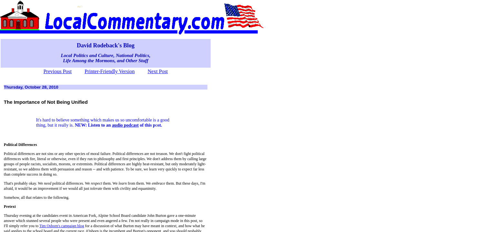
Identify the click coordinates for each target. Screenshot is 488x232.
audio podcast (125, 125)
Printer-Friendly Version (109, 71)
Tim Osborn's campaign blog (61, 226)
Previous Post (58, 71)
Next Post (158, 71)
